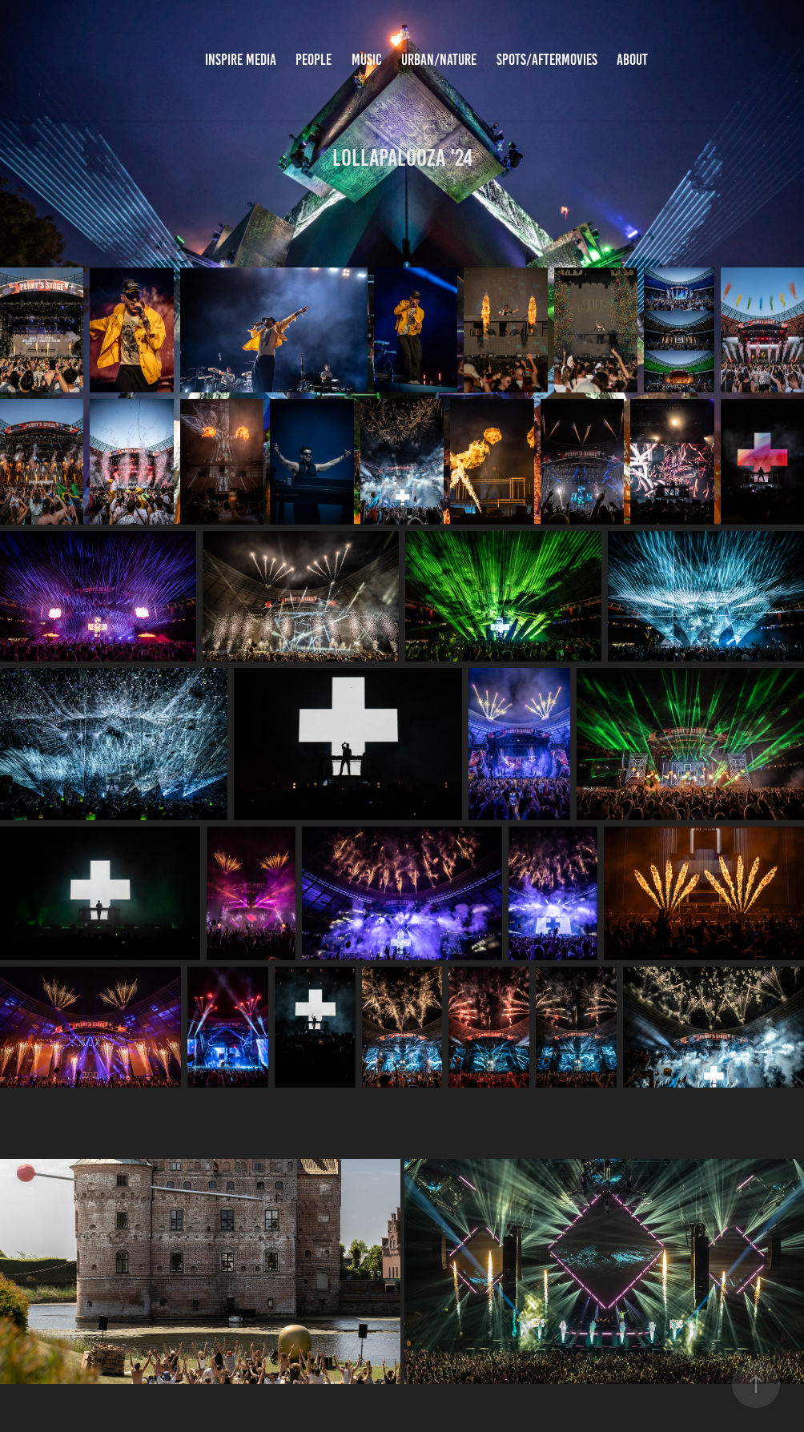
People (313, 59)
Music (367, 59)
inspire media (240, 59)
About (632, 59)
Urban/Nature (438, 59)
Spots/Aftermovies (546, 59)
